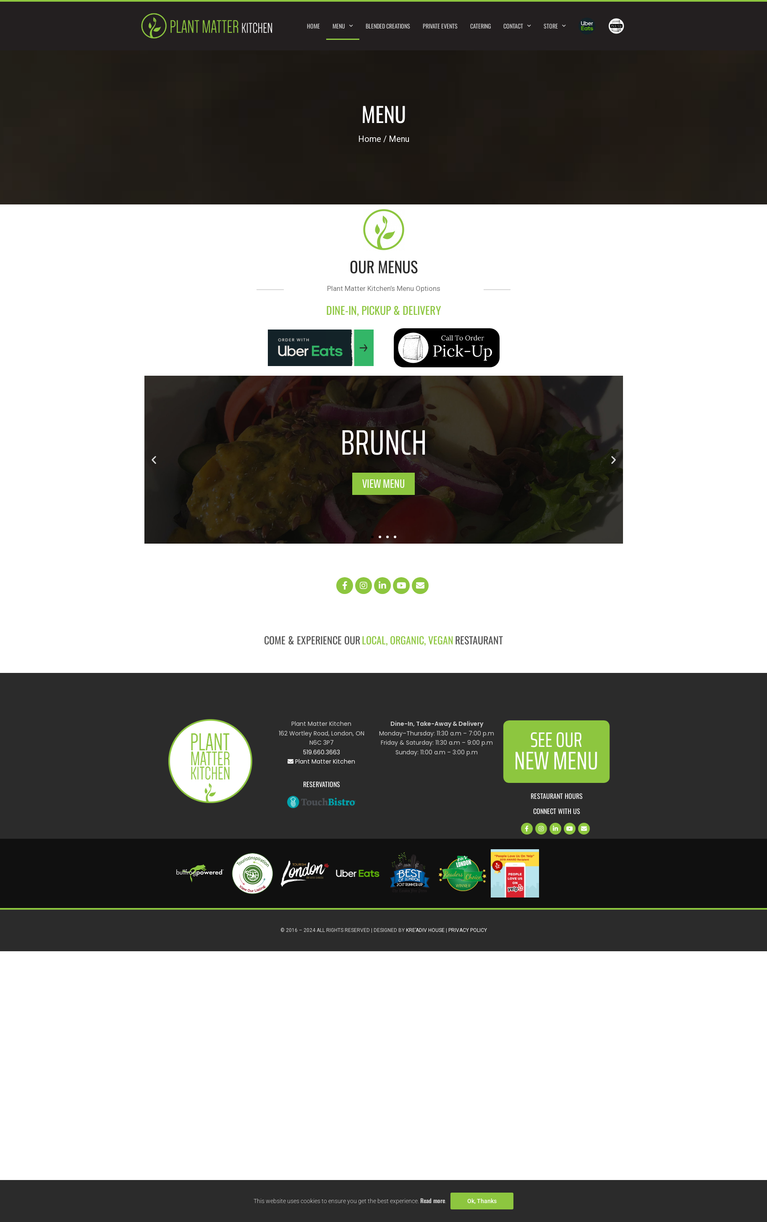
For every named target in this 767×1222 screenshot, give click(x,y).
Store (555, 26)
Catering (480, 25)
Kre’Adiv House (425, 930)
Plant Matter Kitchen (321, 761)
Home (313, 25)
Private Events (440, 25)
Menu (342, 26)
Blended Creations (388, 25)
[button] (154, 459)
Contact (517, 26)
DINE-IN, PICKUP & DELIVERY (383, 310)
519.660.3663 (321, 752)
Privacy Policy (467, 930)
